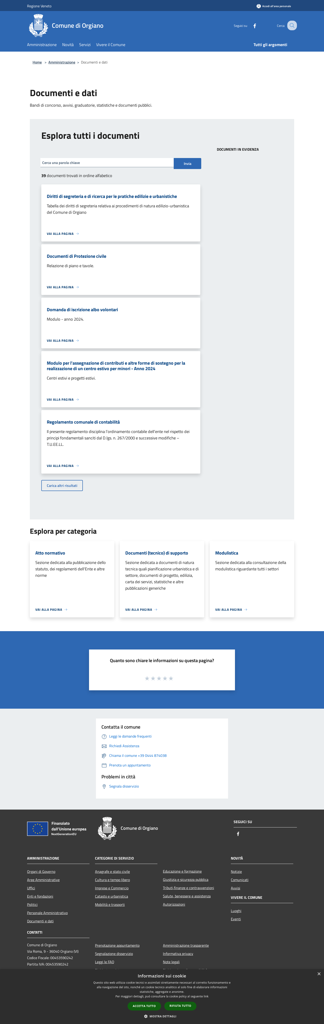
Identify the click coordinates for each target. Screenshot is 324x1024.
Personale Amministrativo (47, 913)
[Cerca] (291, 25)
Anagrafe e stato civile (112, 871)
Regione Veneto (39, 6)
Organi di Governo (41, 871)
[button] (162, 1016)
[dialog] (162, 996)
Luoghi (236, 910)
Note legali (171, 962)
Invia (187, 163)
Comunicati (240, 879)
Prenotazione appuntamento (117, 945)
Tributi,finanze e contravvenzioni (188, 888)
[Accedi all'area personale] (274, 6)
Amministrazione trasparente (186, 945)
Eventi (236, 919)
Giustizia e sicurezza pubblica (185, 879)
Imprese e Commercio (111, 888)
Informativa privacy (178, 953)
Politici (32, 904)
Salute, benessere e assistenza (187, 896)
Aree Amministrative (43, 879)
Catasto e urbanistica (111, 896)
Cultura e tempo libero (112, 879)
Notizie (236, 871)
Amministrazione (61, 62)
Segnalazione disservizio (114, 953)
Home (37, 62)
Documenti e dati (40, 921)
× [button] (319, 974)
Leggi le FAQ (104, 962)
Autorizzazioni (174, 904)
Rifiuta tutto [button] (180, 1006)
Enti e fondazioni (40, 896)
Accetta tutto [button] (144, 1006)
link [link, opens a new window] (206, 996)
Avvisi (235, 888)
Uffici (31, 888)
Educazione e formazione (182, 871)
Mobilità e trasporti (110, 904)
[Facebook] (250, 25)
